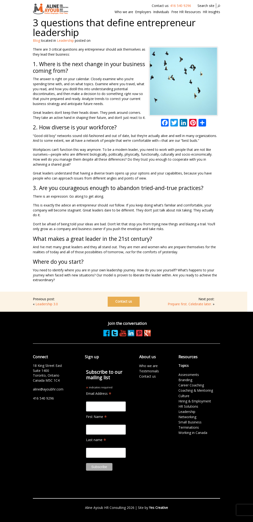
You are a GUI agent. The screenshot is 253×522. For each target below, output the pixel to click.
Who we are (124, 12)
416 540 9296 (180, 5)
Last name (96, 440)
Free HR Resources (186, 12)
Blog (36, 40)
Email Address (98, 393)
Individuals (161, 12)
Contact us (123, 301)
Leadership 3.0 (46, 304)
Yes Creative (158, 507)
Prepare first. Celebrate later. (190, 304)
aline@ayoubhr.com (48, 389)
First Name (96, 416)
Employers (143, 12)
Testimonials (149, 371)
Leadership (65, 40)
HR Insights (211, 12)
